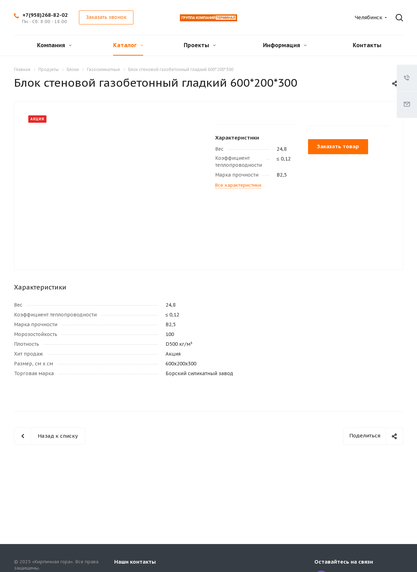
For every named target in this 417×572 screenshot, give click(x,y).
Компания (54, 45)
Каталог (128, 45)
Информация (285, 45)
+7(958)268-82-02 (45, 15)
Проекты (200, 45)
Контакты (367, 45)
